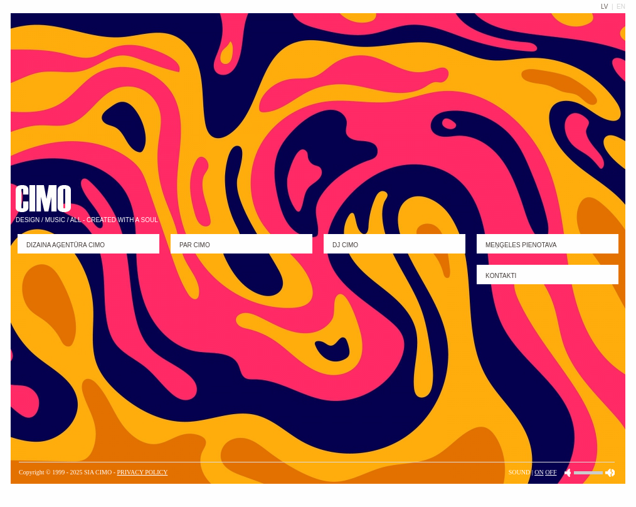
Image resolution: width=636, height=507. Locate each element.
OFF (550, 472)
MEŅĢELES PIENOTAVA (520, 245)
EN (621, 6)
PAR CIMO (194, 245)
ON (538, 472)
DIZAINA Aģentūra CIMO (65, 245)
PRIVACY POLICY (142, 472)
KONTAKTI (500, 275)
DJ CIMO (345, 245)
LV (605, 6)
